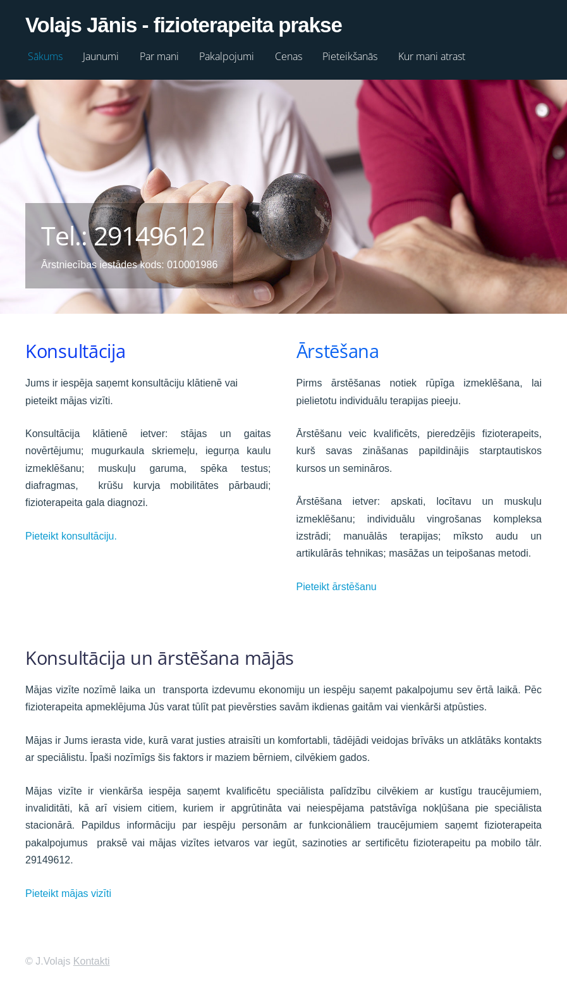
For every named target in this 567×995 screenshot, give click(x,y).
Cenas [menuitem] (288, 56)
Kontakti (91, 961)
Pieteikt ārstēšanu (336, 586)
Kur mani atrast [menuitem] (431, 56)
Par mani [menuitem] (159, 56)
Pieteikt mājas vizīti (68, 893)
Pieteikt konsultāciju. (71, 536)
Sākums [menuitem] (45, 56)
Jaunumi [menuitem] (101, 56)
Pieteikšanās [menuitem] (349, 56)
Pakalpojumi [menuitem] (226, 56)
